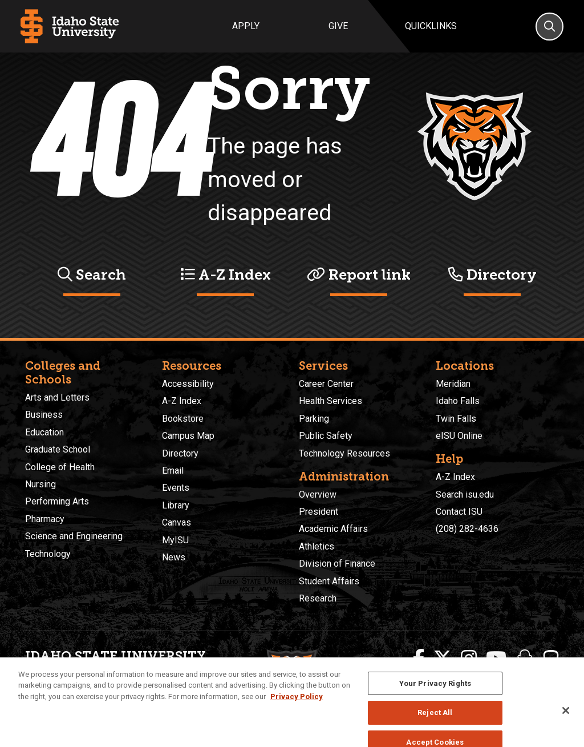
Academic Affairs (333, 528)
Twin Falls (456, 418)
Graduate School (57, 449)
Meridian (453, 383)
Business (44, 414)
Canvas (176, 522)
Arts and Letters (57, 397)
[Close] (565, 721)
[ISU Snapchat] (525, 658)
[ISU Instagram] (469, 658)
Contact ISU (459, 511)
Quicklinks (431, 26)
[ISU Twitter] (442, 658)
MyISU (175, 540)
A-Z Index (225, 275)
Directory (492, 275)
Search (92, 275)
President (318, 511)
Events (175, 487)
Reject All (434, 724)
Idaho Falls (458, 400)
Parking (314, 418)
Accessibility (188, 383)
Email (173, 470)
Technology (48, 553)
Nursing (40, 484)
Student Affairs (329, 581)
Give (338, 26)
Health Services (330, 400)
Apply (245, 26)
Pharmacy (44, 519)
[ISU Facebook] (418, 658)
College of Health (60, 467)
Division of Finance (337, 563)
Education (44, 432)
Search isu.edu (465, 494)
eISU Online (459, 435)
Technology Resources (344, 453)
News (173, 557)
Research (317, 598)
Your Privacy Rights (435, 695)
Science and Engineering (74, 536)
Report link (359, 275)
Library (175, 505)
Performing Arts (57, 501)
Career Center (326, 383)
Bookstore (183, 418)
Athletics (316, 546)
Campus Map (188, 435)
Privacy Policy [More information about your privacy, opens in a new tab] (296, 708)
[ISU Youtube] (496, 658)
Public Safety (325, 435)
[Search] (549, 26)
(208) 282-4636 (467, 528)
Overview (317, 494)
